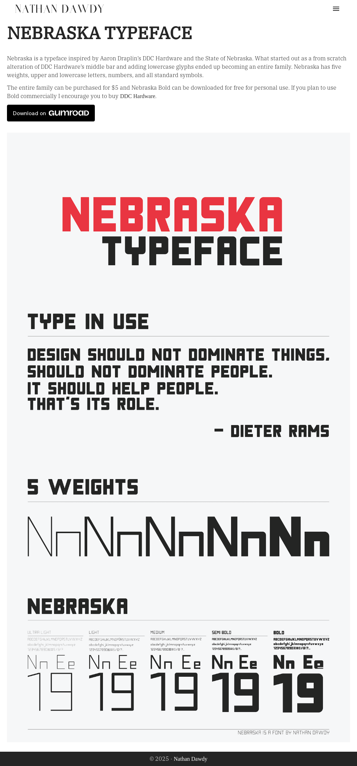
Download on (51, 113)
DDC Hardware (137, 96)
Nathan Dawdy (190, 759)
